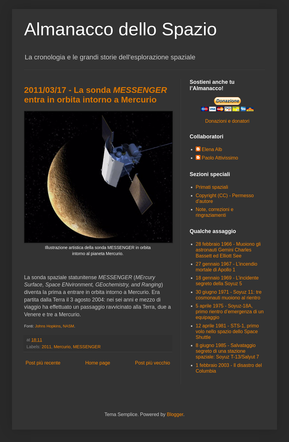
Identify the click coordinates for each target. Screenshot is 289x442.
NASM (68, 326)
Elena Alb (212, 149)
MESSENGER (87, 346)
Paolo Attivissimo (220, 157)
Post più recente (43, 362)
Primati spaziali (212, 187)
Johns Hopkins (48, 326)
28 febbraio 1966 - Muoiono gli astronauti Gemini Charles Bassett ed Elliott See (228, 250)
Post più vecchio (152, 362)
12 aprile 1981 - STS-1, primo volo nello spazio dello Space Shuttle (227, 331)
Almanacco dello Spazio (120, 29)
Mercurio (62, 346)
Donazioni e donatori (227, 121)
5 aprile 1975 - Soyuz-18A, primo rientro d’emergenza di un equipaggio (230, 311)
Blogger (175, 414)
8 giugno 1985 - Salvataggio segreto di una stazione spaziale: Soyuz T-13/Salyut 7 (227, 351)
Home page (97, 362)
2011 (46, 346)
